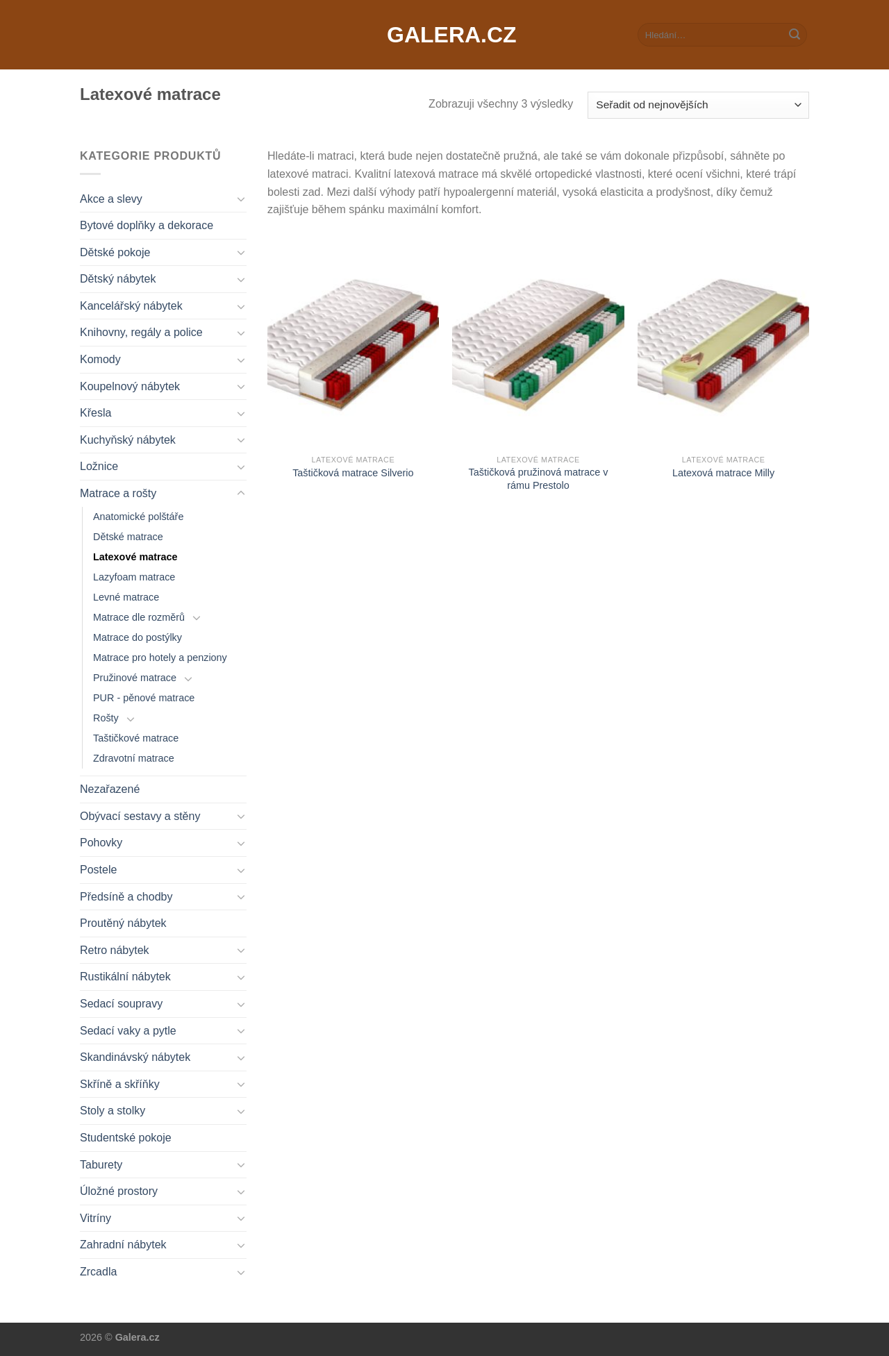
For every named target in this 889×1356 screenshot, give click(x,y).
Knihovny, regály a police (141, 332)
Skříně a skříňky (120, 1084)
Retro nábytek (114, 950)
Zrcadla (98, 1272)
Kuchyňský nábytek (128, 440)
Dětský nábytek (118, 279)
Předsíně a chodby (126, 897)
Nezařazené (110, 789)
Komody (100, 359)
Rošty (106, 717)
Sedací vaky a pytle (128, 1031)
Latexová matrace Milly (723, 472)
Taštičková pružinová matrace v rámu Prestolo (538, 479)
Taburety (101, 1165)
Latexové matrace (135, 556)
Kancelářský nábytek (131, 306)
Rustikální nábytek (125, 976)
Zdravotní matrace (133, 758)
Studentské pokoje (126, 1138)
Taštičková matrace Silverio (352, 472)
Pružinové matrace (134, 677)
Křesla (95, 413)
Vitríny (95, 1218)
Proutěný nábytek (123, 923)
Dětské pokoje (115, 252)
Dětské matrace (128, 536)
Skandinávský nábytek (135, 1057)
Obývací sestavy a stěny (140, 816)
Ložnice (99, 466)
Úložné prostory (119, 1191)
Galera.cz (444, 35)
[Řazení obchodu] (698, 105)
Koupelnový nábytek (130, 386)
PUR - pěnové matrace (143, 697)
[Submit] (794, 35)
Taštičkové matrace (135, 738)
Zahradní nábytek (123, 1244)
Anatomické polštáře (138, 516)
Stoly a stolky (112, 1110)
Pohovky (101, 842)
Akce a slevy (111, 199)
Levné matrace (126, 597)
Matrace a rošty (118, 493)
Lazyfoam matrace (134, 577)
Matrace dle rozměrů (139, 617)
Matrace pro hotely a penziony (160, 657)
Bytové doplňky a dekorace (146, 225)
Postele (98, 870)
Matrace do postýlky (137, 637)
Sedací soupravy (121, 1004)
